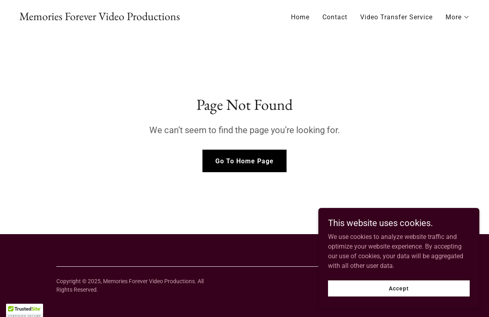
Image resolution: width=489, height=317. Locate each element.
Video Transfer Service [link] (396, 17)
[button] (458, 17)
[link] (99, 18)
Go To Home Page (244, 161)
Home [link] (300, 17)
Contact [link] (334, 17)
